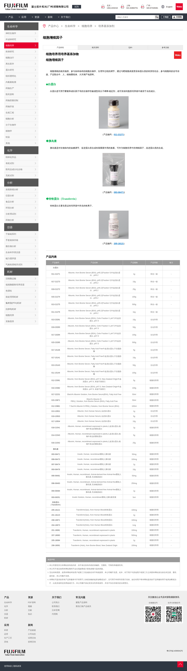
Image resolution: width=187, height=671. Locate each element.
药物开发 (10, 106)
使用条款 (8, 666)
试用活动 (32, 638)
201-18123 (55, 515)
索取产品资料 (81, 602)
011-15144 (55, 373)
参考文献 (165, 47)
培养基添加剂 (106, 26)
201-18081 (55, 530)
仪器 (6, 614)
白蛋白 (55, 268)
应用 (23, 17)
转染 (8, 137)
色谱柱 (9, 291)
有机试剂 (10, 163)
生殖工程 (10, 112)
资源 (37, 17)
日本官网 (56, 610)
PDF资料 (32, 602)
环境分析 (10, 208)
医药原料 (10, 94)
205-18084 (55, 540)
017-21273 (55, 282)
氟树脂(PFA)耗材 (13, 303)
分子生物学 (11, 125)
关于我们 (65, 17)
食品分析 (10, 201)
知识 (30, 614)
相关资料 (95, 47)
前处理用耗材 (12, 297)
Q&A (130, 47)
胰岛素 (55, 449)
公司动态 (32, 634)
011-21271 (55, 274)
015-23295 (55, 342)
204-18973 (55, 525)
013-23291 (55, 320)
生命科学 (70, 26)
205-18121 (55, 510)
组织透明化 (11, 76)
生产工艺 (8, 638)
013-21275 (55, 304)
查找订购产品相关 (83, 606)
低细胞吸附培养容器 (15, 284)
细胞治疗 (10, 57)
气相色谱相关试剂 (14, 264)
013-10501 (55, 411)
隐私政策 (17, 666)
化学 (6, 606)
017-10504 (55, 421)
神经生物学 (11, 33)
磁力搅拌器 (11, 258)
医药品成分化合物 (14, 169)
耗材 (6, 618)
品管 (6, 634)
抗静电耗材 (11, 309)
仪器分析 (10, 195)
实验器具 (10, 321)
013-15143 (55, 365)
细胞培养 (10, 45)
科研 (6, 630)
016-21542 (55, 443)
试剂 (76, 6)
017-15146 (55, 350)
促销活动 (32, 642)
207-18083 (55, 535)
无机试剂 (10, 175)
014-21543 (55, 435)
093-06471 (55, 454)
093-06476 (55, 469)
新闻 (50, 17)
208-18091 (55, 545)
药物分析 (10, 220)
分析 (6, 610)
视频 (30, 606)
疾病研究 (10, 51)
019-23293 (55, 327)
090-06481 (55, 476)
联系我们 (56, 606)
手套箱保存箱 (12, 240)
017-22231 (55, 394)
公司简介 (56, 602)
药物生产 (10, 88)
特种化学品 (11, 157)
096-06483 (55, 483)
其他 (8, 143)
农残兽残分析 (12, 189)
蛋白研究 (10, 70)
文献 (30, 610)
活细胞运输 (11, 278)
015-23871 (55, 400)
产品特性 (60, 47)
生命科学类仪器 (13, 252)
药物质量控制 (12, 100)
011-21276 (55, 312)
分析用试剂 (11, 214)
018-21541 (55, 428)
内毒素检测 (11, 82)
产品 (10, 17)
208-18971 (55, 520)
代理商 (55, 614)
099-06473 (55, 459)
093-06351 (55, 497)
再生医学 (10, 64)
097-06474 (55, 464)
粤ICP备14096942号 (175, 651)
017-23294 (55, 335)
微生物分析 (11, 246)
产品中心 (53, 26)
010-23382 (55, 388)
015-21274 (55, 297)
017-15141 (55, 358)
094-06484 (55, 491)
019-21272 (55, 289)
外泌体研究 (11, 39)
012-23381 (55, 380)
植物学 (9, 131)
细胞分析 (10, 119)
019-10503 (55, 416)
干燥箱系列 (11, 234)
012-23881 (55, 406)
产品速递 (32, 630)
